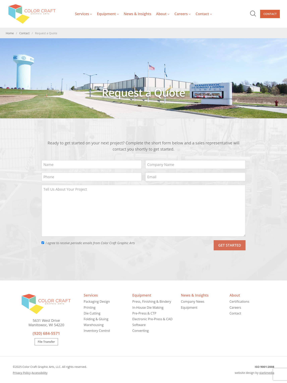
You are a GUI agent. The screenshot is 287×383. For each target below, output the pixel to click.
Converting (140, 330)
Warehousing (94, 325)
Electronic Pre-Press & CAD (152, 319)
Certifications (239, 301)
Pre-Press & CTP (144, 313)
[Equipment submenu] (118, 14)
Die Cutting (92, 313)
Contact (270, 14)
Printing (89, 307)
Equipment (141, 295)
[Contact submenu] (211, 14)
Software (139, 325)
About (234, 295)
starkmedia (266, 373)
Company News (192, 301)
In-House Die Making (147, 307)
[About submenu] (168, 14)
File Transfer (46, 342)
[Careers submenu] (190, 14)
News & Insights (195, 295)
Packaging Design (97, 301)
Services (91, 295)
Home (10, 33)
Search (253, 14)
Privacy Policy (22, 373)
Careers (235, 307)
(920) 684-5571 (46, 333)
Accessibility (39, 373)
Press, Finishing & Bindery (151, 301)
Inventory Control (97, 330)
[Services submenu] (91, 14)
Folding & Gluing (96, 319)
